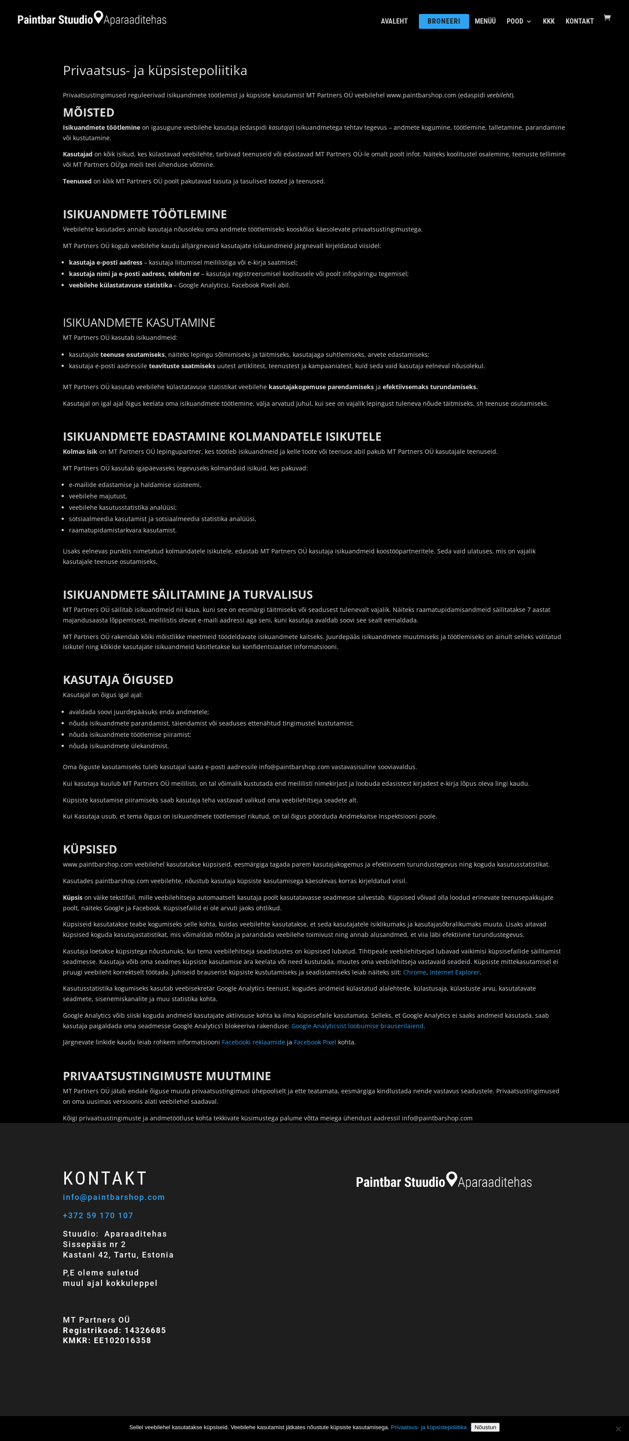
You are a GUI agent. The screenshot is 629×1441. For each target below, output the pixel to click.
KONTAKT (580, 21)
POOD (515, 21)
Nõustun (485, 1427)
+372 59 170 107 (98, 1215)
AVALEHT (394, 21)
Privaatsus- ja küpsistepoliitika (429, 1427)
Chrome (414, 972)
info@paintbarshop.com (115, 1197)
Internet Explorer (455, 972)
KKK (549, 21)
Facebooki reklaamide (253, 1042)
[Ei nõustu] (618, 1428)
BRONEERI (444, 21)
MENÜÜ (485, 21)
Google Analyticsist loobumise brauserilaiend (357, 1026)
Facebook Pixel (315, 1042)
